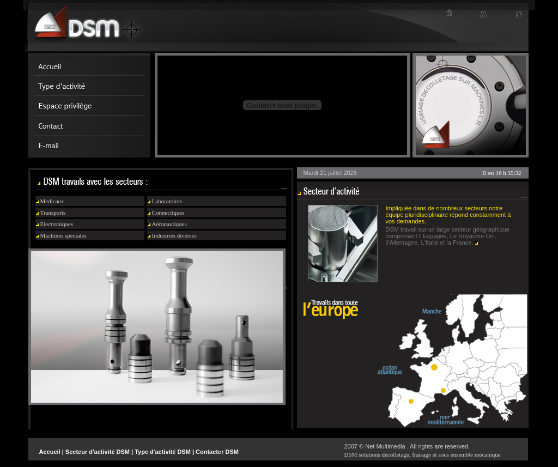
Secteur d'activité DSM (97, 451)
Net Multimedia (385, 446)
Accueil (49, 451)
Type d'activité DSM (163, 451)
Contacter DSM (217, 451)
